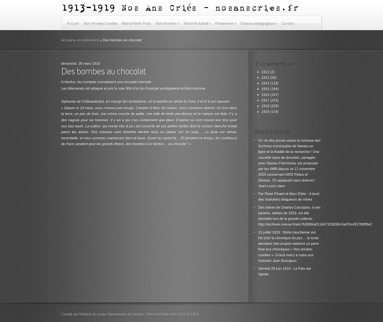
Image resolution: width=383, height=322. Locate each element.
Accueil (73, 23)
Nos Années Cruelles (100, 23)
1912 (265, 72)
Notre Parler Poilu (136, 23)
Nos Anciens (167, 23)
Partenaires (225, 23)
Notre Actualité (197, 23)
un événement (87, 40)
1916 (265, 95)
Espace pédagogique (259, 23)
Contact (288, 23)
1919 (265, 112)
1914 (265, 83)
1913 (265, 78)
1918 (265, 106)
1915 (265, 89)
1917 (265, 100)
